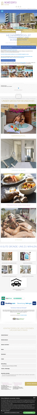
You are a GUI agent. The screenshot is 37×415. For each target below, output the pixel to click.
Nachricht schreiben (5, 373)
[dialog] (18, 405)
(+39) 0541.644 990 (22, 8)
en (18, 6)
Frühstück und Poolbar (18, 205)
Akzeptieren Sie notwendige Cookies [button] (11, 412)
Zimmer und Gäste (5, 344)
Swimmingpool (18, 136)
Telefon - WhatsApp (5, 368)
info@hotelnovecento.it (31, 8)
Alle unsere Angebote (18, 89)
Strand (18, 240)
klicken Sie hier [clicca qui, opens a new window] (7, 409)
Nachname (3, 354)
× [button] (35, 397)
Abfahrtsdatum (4, 339)
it (16, 6)
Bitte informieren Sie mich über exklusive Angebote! (18, 384)
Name (2, 349)
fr (20, 6)
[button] (18, 346)
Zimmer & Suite (19, 170)
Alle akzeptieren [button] (29, 412)
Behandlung (3, 363)
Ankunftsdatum (4, 335)
